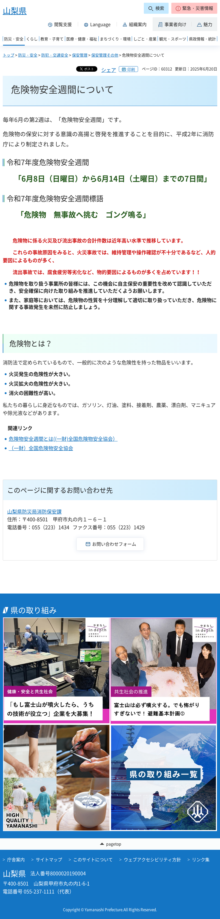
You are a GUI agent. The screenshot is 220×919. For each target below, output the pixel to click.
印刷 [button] (131, 69)
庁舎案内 (16, 859)
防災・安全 (27, 55)
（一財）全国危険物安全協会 (41, 448)
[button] (194, 8)
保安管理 (79, 55)
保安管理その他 (104, 55)
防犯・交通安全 (54, 55)
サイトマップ (49, 859)
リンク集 (201, 859)
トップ (8, 55)
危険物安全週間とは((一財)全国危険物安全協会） (63, 438)
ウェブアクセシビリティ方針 (152, 859)
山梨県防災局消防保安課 (34, 511)
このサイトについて (93, 859)
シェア (108, 70)
